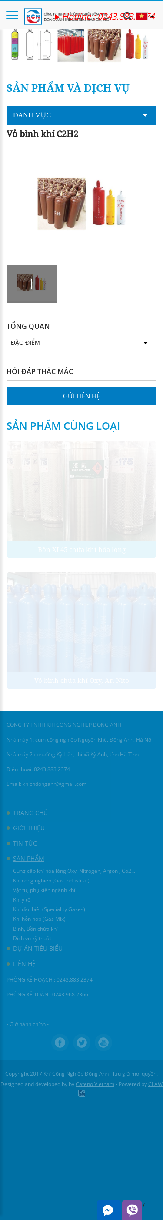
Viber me (132, 1210)
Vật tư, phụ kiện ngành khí (44, 890)
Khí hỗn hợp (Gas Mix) (39, 919)
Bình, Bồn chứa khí (35, 929)
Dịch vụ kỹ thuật (32, 938)
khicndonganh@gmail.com (54, 784)
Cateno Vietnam (95, 1084)
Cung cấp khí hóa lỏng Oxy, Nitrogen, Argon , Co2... (74, 871)
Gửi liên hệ (81, 395)
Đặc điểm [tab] (79, 342)
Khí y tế (21, 899)
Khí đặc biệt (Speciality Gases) (49, 909)
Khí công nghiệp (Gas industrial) (51, 880)
